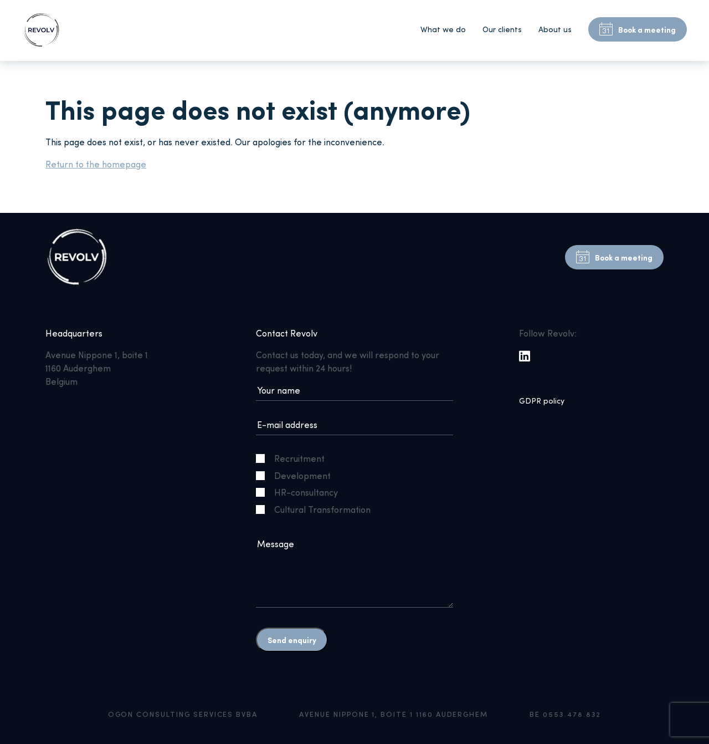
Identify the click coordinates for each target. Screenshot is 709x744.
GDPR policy (541, 400)
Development (298, 475)
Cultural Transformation (318, 509)
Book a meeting (637, 29)
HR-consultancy (301, 492)
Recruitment (295, 458)
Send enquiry (292, 639)
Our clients (502, 29)
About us (555, 29)
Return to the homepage (95, 164)
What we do (443, 29)
